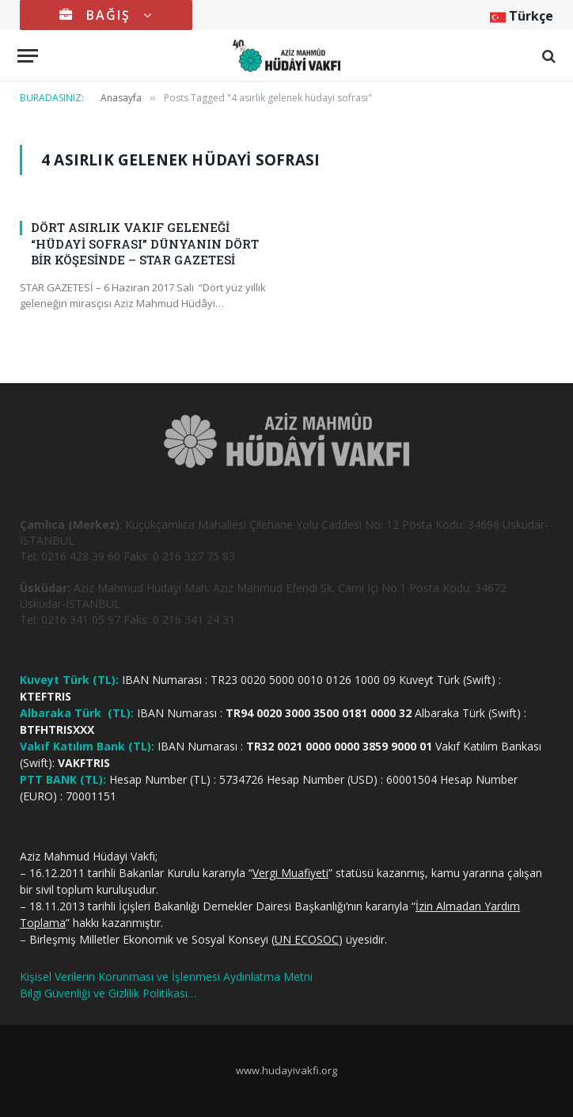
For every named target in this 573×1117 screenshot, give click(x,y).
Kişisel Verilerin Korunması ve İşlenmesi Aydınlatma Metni (166, 976)
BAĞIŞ (106, 15)
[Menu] (27, 56)
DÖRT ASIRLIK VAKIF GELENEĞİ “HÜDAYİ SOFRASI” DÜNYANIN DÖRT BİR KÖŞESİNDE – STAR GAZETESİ (145, 243)
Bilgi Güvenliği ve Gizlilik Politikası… (108, 993)
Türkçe (521, 16)
